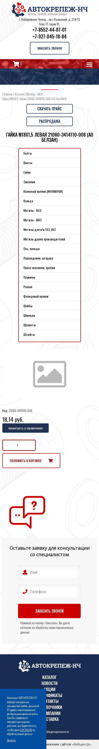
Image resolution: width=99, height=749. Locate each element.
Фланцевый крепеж (35, 296)
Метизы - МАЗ (32, 219)
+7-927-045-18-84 (49, 36)
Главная (7, 93)
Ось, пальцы (31, 248)
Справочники (49, 707)
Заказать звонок (49, 48)
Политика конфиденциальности (49, 731)
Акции (49, 689)
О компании (49, 713)
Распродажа (49, 121)
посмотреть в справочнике (25, 427)
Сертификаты (49, 695)
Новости (49, 683)
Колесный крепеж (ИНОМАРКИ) (43, 191)
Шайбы (27, 305)
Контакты (50, 701)
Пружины (29, 277)
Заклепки (29, 181)
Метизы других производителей (44, 238)
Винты (27, 162)
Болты (27, 153)
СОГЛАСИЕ (26, 730)
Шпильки (29, 315)
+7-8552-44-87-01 (49, 29)
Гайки (27, 172)
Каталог (19, 93)
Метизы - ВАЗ (34, 93)
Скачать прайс (49, 108)
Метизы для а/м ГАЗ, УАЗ (39, 229)
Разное (27, 286)
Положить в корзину (25, 460)
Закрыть (11, 740)
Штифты (29, 334)
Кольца (28, 200)
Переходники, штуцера (38, 258)
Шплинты (29, 324)
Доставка (50, 719)
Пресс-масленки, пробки (39, 267)
